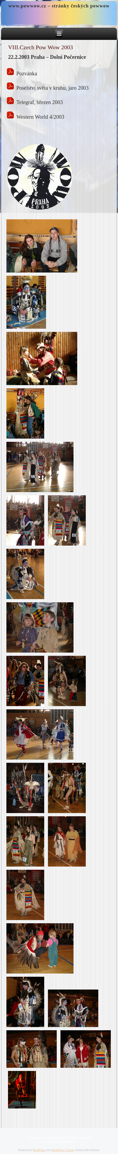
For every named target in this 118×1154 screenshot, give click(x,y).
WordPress (39, 1150)
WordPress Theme (63, 1150)
